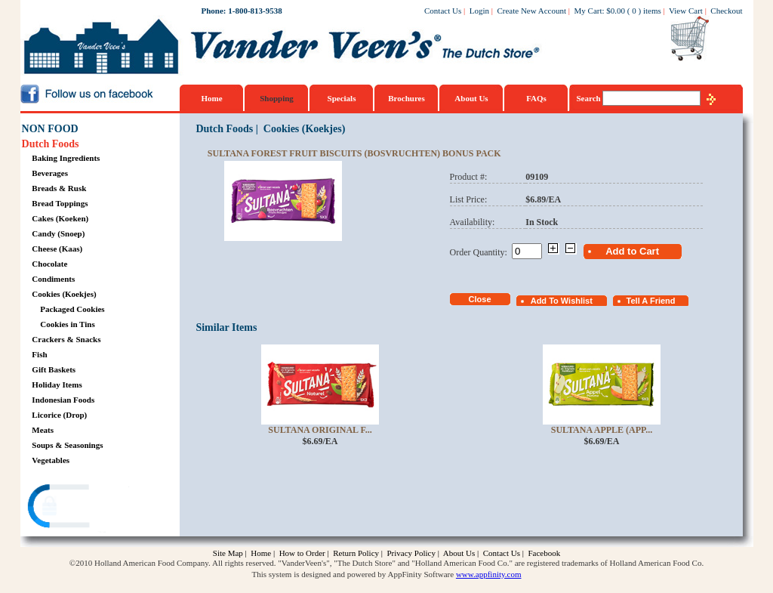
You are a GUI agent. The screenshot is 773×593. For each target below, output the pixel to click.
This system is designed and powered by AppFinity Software (353, 574)
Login (479, 10)
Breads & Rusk (59, 188)
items (652, 10)
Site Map (228, 552)
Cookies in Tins (67, 324)
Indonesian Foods (63, 399)
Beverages (50, 173)
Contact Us (442, 10)
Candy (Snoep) (58, 233)
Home (211, 98)
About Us (471, 98)
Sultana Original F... (319, 430)
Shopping (277, 98)
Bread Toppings (60, 203)
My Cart (588, 10)
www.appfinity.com (489, 574)
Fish (39, 354)
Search (590, 98)
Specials (342, 98)
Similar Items (226, 327)
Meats (43, 429)
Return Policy (356, 552)
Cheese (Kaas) (57, 248)
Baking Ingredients (66, 157)
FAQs (536, 98)
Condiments (53, 278)
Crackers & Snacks (66, 339)
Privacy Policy (410, 552)
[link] (80, 508)
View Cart (686, 10)
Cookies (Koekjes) (64, 293)
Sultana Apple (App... (602, 430)
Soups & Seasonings (67, 444)
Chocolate (49, 263)
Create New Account (531, 10)
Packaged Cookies (72, 308)
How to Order (302, 552)
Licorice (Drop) (59, 414)
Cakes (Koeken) (60, 218)
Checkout (726, 10)
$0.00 (615, 10)
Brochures (406, 98)
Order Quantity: (481, 252)
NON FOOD (50, 128)
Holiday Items (57, 384)
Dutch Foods (50, 144)
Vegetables (50, 460)
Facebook (544, 552)
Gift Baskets (53, 369)
